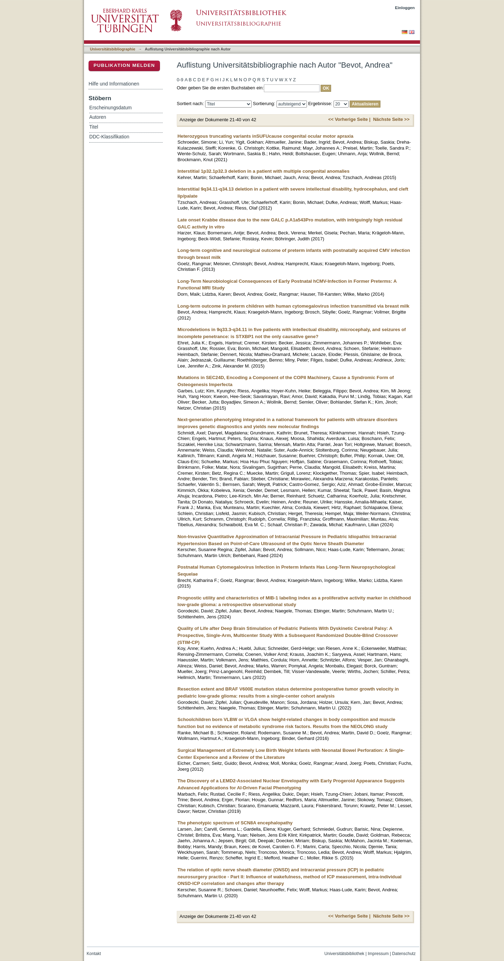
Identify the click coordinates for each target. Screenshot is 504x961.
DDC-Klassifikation (109, 136)
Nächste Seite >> (391, 119)
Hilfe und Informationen (114, 84)
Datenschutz (403, 953)
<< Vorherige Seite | (349, 119)
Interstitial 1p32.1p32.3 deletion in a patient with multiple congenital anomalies (263, 171)
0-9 (180, 79)
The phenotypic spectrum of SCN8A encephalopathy (235, 822)
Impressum (378, 953)
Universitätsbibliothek (344, 953)
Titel (93, 127)
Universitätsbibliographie (112, 49)
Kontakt (94, 953)
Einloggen (405, 7)
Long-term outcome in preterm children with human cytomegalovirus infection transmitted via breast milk (293, 306)
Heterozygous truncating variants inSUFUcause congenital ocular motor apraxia (265, 136)
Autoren (97, 117)
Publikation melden (124, 65)
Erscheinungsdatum (110, 107)
